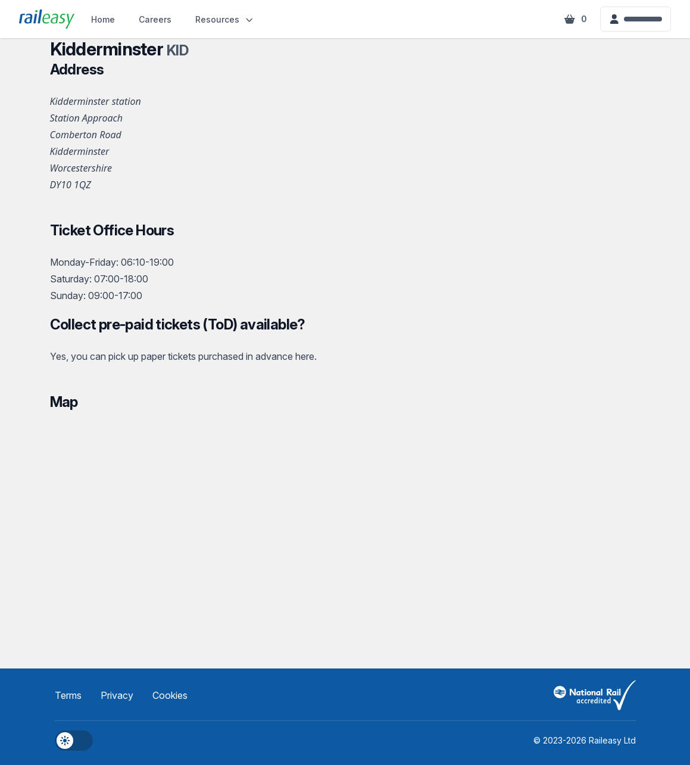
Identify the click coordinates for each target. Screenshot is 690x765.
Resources (225, 19)
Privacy (117, 695)
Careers (155, 19)
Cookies (170, 695)
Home (103, 19)
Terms (68, 695)
